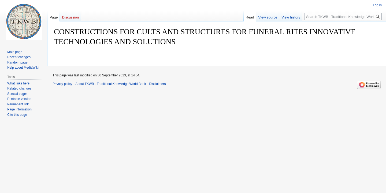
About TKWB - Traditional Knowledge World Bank (110, 84)
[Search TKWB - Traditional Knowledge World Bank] (343, 16)
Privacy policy (62, 84)
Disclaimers (157, 84)
